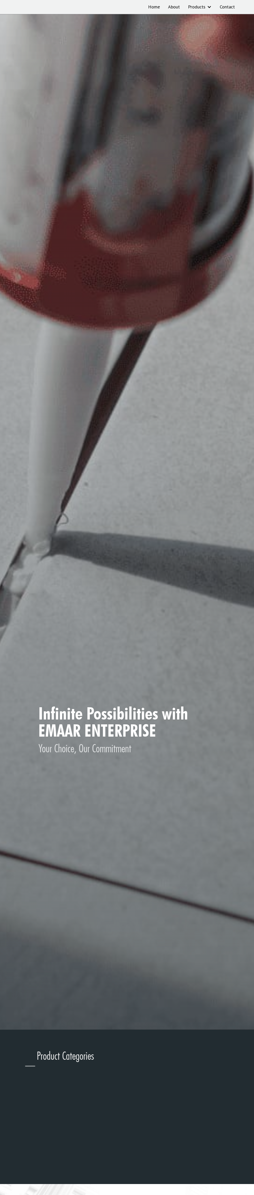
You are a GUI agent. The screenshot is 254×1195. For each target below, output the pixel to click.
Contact (227, 6)
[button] (200, 6)
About (174, 6)
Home (154, 6)
